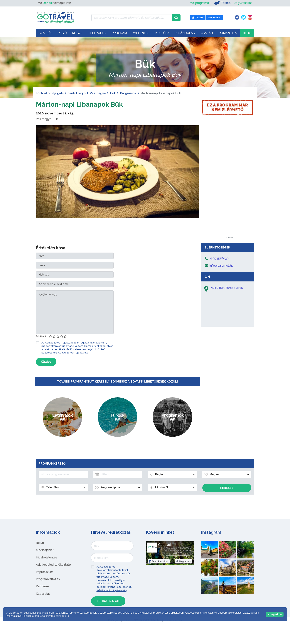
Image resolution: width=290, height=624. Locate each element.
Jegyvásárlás (243, 3)
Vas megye (98, 93)
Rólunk (40, 543)
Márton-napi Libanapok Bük (85, 104)
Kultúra (162, 33)
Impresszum (44, 572)
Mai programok (200, 3)
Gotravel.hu (166, 545)
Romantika (228, 33)
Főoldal (41, 93)
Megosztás (183, 561)
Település (97, 33)
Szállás (45, 33)
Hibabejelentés (46, 557)
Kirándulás (185, 33)
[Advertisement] (229, 180)
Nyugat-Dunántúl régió (68, 93)
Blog (247, 33)
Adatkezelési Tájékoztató (73, 352)
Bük (113, 93)
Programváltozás (48, 579)
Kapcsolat (43, 593)
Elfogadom (275, 614)
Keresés (226, 488)
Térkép (222, 3)
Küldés (46, 361)
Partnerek (42, 586)
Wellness (141, 33)
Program (119, 33)
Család (207, 33)
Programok (128, 93)
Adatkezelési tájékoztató (53, 564)
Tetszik (158, 561)
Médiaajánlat (45, 550)
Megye (77, 33)
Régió (62, 33)
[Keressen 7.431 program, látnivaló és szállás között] (131, 17)
